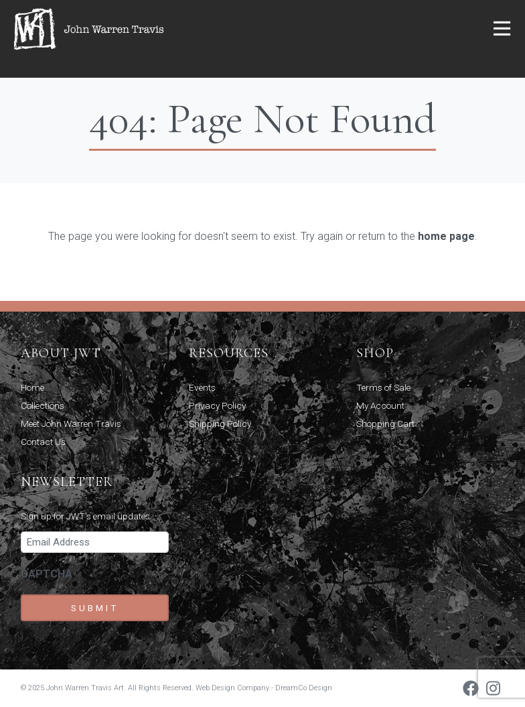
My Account (380, 405)
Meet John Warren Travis (71, 423)
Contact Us (43, 441)
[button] (502, 29)
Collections (42, 405)
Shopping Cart (385, 423)
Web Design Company (232, 688)
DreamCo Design (303, 688)
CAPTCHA (46, 574)
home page (446, 236)
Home (32, 387)
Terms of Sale (383, 387)
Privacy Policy (217, 405)
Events (202, 387)
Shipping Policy (220, 423)
